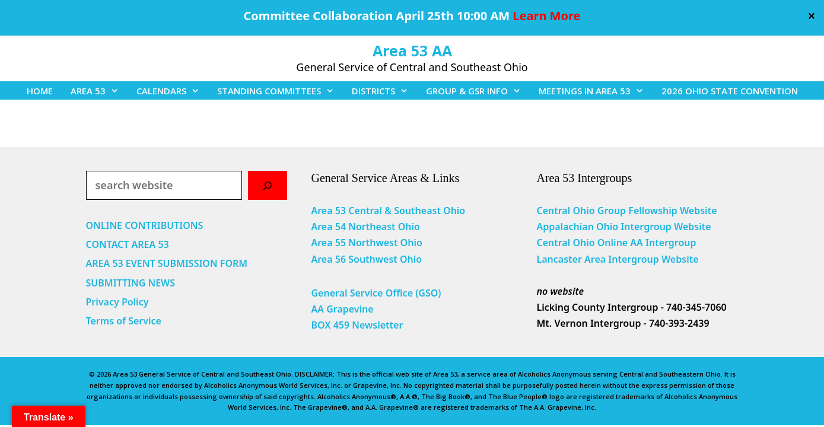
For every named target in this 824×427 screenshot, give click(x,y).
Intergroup (670, 242)
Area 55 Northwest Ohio (366, 242)
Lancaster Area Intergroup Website (617, 259)
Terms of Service (123, 320)
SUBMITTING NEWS (131, 282)
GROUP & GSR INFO (478, 91)
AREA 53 (99, 91)
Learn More (546, 16)
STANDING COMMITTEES (280, 91)
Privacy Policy (117, 301)
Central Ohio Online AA (590, 242)
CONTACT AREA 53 (127, 244)
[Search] (267, 185)
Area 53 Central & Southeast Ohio (388, 210)
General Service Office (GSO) (376, 292)
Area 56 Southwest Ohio (366, 259)
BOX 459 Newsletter (357, 325)
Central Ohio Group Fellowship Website (626, 210)
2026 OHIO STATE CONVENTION (729, 91)
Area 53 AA (412, 50)
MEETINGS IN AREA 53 (596, 91)
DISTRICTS (384, 91)
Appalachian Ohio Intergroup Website (623, 226)
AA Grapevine (342, 309)
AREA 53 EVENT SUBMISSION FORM (167, 263)
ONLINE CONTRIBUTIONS (144, 225)
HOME (40, 91)
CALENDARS (172, 91)
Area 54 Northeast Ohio (365, 226)
